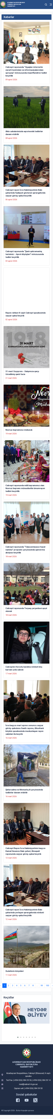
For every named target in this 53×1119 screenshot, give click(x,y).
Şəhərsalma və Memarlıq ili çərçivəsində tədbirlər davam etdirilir (24, 791)
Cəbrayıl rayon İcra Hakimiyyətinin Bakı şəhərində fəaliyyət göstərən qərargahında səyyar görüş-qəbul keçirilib (25, 193)
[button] (17, 1037)
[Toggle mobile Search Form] (46, 4)
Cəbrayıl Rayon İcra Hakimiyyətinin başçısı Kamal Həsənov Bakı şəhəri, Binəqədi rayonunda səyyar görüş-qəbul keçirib (25, 851)
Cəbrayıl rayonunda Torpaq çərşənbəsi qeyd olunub (26, 609)
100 (47, 985)
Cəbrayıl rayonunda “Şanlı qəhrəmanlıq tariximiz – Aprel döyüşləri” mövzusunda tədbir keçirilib (25, 254)
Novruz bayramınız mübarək (19, 430)
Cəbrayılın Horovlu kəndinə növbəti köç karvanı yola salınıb (24, 668)
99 (42, 985)
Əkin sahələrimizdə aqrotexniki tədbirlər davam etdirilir (24, 132)
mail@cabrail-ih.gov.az (28, 1084)
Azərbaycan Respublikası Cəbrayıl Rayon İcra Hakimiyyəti (16, 4)
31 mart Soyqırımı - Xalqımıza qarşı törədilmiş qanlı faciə (22, 372)
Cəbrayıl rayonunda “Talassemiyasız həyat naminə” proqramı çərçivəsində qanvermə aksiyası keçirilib (25, 550)
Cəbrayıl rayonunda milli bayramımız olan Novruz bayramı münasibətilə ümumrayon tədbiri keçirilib (25, 488)
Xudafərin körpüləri (15, 971)
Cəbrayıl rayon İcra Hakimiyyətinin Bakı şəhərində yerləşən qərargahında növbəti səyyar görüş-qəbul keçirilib (25, 912)
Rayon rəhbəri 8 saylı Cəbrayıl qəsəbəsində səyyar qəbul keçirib (26, 314)
